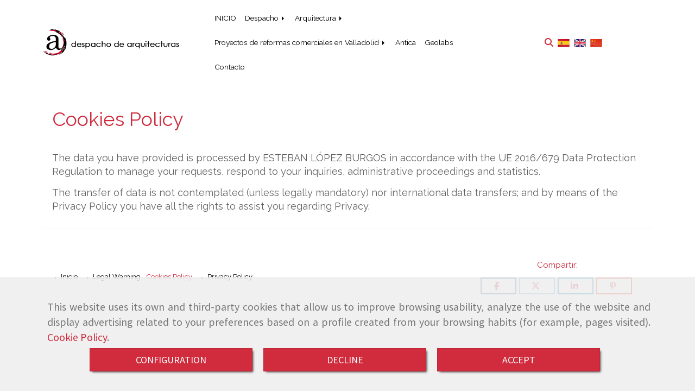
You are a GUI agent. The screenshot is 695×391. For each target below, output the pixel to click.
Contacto (229, 66)
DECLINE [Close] (345, 360)
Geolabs (439, 42)
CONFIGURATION (171, 360)
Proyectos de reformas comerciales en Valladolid (300, 42)
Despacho (265, 18)
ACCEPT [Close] (518, 360)
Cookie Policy (77, 337)
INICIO (225, 18)
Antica (405, 42)
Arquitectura (319, 18)
